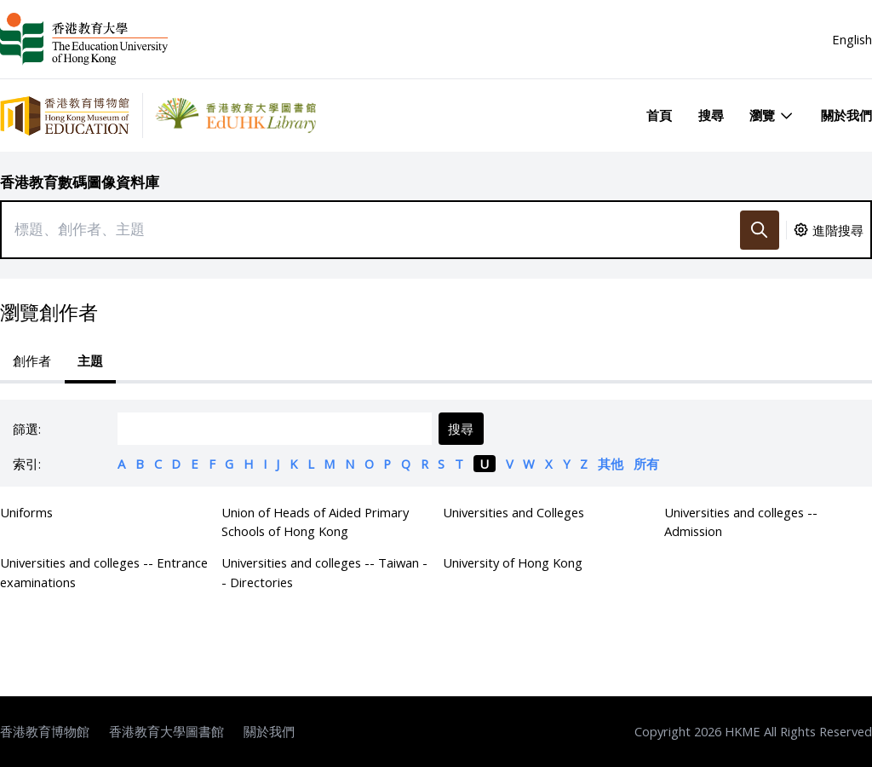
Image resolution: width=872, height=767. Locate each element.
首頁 (659, 115)
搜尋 (711, 115)
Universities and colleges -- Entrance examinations (104, 572)
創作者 (32, 360)
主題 (90, 360)
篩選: (27, 428)
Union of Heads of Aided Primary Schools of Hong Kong (315, 521)
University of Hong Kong (512, 562)
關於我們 (846, 115)
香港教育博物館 (44, 731)
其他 (610, 463)
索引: (27, 463)
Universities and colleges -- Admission (741, 521)
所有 (646, 463)
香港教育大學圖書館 (166, 731)
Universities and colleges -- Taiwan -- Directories (324, 572)
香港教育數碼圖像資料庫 (79, 182)
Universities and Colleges (513, 512)
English (852, 39)
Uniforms (26, 512)
